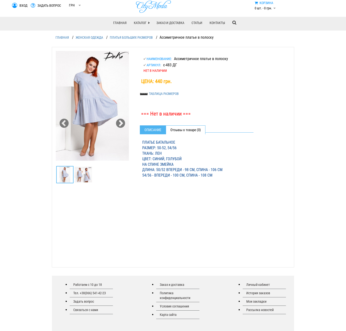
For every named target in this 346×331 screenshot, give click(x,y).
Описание (152, 130)
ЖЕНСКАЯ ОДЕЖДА (89, 37)
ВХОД (23, 5)
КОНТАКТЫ (217, 23)
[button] (141, 23)
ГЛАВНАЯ (120, 23)
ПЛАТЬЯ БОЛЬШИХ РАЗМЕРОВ (131, 37)
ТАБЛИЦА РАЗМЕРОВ (164, 94)
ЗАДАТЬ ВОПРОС (49, 5)
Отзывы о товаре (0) (185, 130)
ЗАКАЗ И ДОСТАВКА (170, 23)
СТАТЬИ (197, 23)
